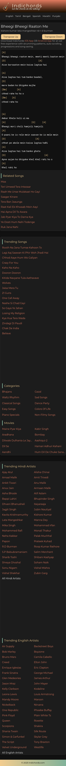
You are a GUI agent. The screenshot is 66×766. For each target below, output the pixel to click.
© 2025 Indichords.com (33, 762)
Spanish (37, 16)
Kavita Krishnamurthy (15, 514)
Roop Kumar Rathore (46, 546)
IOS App (29, 41)
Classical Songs (11, 403)
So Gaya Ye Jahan (12, 308)
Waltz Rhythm (10, 397)
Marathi (46, 16)
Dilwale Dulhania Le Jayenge (17, 440)
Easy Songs (9, 409)
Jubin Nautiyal (42, 509)
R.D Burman (9, 546)
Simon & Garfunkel (13, 736)
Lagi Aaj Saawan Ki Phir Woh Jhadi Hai (25, 252)
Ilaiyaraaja (40, 504)
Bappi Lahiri (9, 498)
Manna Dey (41, 520)
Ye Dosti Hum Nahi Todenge (18, 222)
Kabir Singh (42, 429)
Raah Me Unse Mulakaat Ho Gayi (20, 191)
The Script (8, 742)
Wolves (6, 283)
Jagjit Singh (9, 509)
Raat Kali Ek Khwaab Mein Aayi (19, 207)
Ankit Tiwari (9, 482)
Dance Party (42, 403)
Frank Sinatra (10, 673)
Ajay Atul (7, 472)
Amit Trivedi (41, 477)
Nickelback (8, 704)
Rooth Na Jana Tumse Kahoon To (22, 247)
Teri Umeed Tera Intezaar (16, 186)
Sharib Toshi (9, 557)
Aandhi (6, 452)
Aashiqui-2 (41, 440)
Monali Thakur (42, 530)
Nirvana (38, 704)
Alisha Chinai (41, 472)
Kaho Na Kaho (10, 267)
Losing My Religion (13, 313)
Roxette (38, 720)
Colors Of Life (42, 409)
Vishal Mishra (42, 568)
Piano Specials (10, 414)
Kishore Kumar (43, 514)
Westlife (39, 747)
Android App (45, 41)
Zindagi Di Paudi (12, 323)
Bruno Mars (9, 657)
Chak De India (10, 328)
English (9, 16)
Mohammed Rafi (12, 530)
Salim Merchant (43, 552)
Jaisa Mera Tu (10, 288)
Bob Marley (9, 651)
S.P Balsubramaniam (14, 552)
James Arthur (42, 678)
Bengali (27, 16)
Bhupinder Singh (44, 498)
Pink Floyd (8, 715)
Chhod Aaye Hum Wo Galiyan (20, 257)
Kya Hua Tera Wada (13, 318)
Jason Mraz (8, 683)
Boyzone (39, 651)
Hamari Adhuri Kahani (48, 446)
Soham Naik (41, 562)
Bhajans (7, 391)
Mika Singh (8, 525)
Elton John (40, 662)
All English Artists (12, 752)
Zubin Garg (40, 573)
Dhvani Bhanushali (13, 504)
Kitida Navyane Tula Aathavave (20, 278)
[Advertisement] (34, 359)
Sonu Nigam (9, 568)
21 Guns (6, 293)
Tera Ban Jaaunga (11, 201)
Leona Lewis (9, 694)
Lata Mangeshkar (12, 520)
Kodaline (39, 688)
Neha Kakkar (10, 536)
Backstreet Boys (43, 646)
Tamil (18, 16)
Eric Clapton (41, 667)
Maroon (38, 699)
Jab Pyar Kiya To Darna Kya (17, 217)
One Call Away (10, 298)
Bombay (40, 434)
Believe (6, 333)
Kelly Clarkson (10, 688)
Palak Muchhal (43, 536)
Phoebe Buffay (43, 710)
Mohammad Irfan (44, 525)
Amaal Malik (9, 477)
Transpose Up (10, 36)
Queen (6, 720)
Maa (3, 181)
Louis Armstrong (44, 694)
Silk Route (40, 731)
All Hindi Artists (11, 578)
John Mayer (41, 683)
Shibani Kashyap (44, 557)
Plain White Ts (42, 715)
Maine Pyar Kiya (11, 429)
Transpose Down (54, 36)
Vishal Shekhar (11, 573)
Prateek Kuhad (43, 541)
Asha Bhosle (9, 493)
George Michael (43, 673)
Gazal (38, 391)
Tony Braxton (42, 742)
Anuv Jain (8, 488)
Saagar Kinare (9, 196)
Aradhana (8, 434)
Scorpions (8, 726)
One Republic (10, 710)
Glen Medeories (11, 678)
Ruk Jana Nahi (9, 227)
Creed (5, 662)
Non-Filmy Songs (45, 414)
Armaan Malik (42, 488)
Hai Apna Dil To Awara (14, 211)
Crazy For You (10, 262)
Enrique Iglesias (11, 667)
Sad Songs (41, 397)
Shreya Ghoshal (11, 562)
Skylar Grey (40, 736)
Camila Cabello (43, 657)
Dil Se (5, 446)
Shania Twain (10, 731)
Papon (6, 541)
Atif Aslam (40, 493)
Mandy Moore (10, 699)
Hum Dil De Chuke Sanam (50, 452)
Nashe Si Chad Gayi (13, 303)
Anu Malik (40, 482)
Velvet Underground (14, 747)
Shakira (38, 726)
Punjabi (56, 16)
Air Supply (8, 646)
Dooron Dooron (11, 272)
